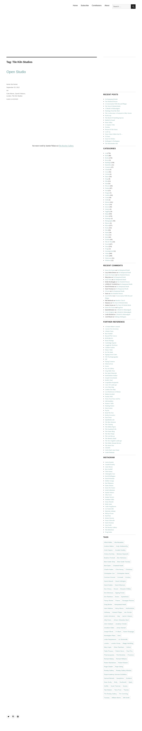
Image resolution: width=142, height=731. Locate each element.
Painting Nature (109, 406)
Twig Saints (108, 532)
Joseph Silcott (108, 631)
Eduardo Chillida (125, 589)
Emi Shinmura (109, 483)
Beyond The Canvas (111, 336)
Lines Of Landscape (111, 385)
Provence (131, 655)
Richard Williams (121, 659)
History (107, 202)
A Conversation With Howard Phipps (116, 104)
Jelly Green (108, 495)
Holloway (107, 612)
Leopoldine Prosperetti (111, 382)
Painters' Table (109, 403)
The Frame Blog (110, 431)
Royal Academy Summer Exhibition (115, 674)
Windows (108, 260)
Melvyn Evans (109, 513)
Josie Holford (109, 296)
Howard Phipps (117, 612)
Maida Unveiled (109, 394)
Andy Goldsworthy (122, 546)
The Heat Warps (109, 434)
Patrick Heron (120, 651)
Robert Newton (109, 518)
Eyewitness (125, 596)
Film (106, 181)
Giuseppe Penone (128, 600)
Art (7, 90)
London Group (115, 643)
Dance (107, 176)
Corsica (127, 577)
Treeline (107, 127)
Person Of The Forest (111, 129)
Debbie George (109, 481)
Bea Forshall (108, 333)
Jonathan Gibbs (109, 499)
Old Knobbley (109, 401)
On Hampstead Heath (111, 99)
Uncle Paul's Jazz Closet (112, 450)
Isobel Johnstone (110, 490)
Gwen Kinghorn (109, 312)
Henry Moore (119, 608)
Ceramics (108, 167)
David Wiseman (109, 478)
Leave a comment (12, 99)
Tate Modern (108, 690)
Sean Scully (108, 682)
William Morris (116, 697)
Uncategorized (109, 251)
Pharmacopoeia (109, 655)
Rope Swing (119, 666)
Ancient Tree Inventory (112, 329)
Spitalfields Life (109, 420)
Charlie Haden (108, 569)
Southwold (123, 682)
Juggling (107, 211)
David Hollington (110, 476)
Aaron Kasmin (109, 462)
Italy (118, 616)
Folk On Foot (109, 364)
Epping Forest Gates (111, 354)
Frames (107, 188)
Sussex (125, 686)
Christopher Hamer (123, 573)
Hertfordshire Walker (111, 375)
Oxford (128, 647)
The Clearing (109, 424)
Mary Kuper (108, 647)
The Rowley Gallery (66, 146)
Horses (107, 204)
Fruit (106, 190)
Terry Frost (117, 690)
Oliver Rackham (119, 647)
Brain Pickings (109, 340)
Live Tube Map (109, 387)
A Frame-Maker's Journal (112, 326)
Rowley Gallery (109, 670)
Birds (106, 155)
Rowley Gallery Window (123, 670)
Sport (106, 237)
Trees (106, 246)
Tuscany (107, 697)
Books (107, 158)
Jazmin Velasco (20, 93)
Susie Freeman (109, 523)
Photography (108, 221)
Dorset (116, 589)
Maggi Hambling (128, 643)
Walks (107, 256)
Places (107, 225)
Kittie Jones (108, 504)
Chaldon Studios (110, 347)
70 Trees (107, 136)
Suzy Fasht (108, 525)
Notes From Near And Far (112, 399)
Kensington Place (109, 635)
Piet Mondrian (120, 655)
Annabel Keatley (110, 464)
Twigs (107, 249)
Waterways (108, 258)
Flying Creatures (110, 361)
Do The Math (109, 352)
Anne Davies (109, 467)
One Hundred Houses (111, 101)
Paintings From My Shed (112, 111)
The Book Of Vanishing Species (114, 118)
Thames (126, 690)
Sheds (107, 232)
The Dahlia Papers (110, 427)
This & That (108, 242)
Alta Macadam (119, 542)
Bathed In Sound (110, 120)
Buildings (108, 162)
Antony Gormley (109, 554)
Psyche (107, 410)
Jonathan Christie (121, 624)
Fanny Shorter (109, 485)
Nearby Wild (109, 396)
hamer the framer (12, 84)
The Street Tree (109, 445)
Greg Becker (108, 604)
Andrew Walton (109, 546)
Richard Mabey (109, 659)
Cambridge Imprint (110, 343)
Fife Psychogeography (111, 357)
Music (107, 216)
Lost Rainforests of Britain (113, 392)
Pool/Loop (108, 115)
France (118, 600)
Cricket (107, 174)
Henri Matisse (108, 608)
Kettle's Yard (109, 380)
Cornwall (120, 577)
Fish (106, 183)
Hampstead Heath (120, 604)
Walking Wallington (120, 317)
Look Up (107, 132)
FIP (106, 359)
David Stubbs (108, 585)
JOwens (107, 291)
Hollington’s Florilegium (112, 141)
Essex (117, 596)
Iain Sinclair (128, 612)
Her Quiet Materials (111, 373)
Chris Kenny (108, 471)
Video (107, 253)
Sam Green (108, 417)
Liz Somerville (109, 509)
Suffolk (106, 686)
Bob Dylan (107, 565)
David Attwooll (108, 581)
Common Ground (109, 577)
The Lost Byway (110, 436)
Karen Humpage (128, 631)
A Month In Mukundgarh (112, 108)
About (107, 5)
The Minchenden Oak (111, 143)
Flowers (107, 186)
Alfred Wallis (108, 542)
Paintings (107, 218)
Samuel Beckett (109, 678)
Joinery (107, 209)
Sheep (107, 235)
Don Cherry (107, 589)
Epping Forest (119, 593)
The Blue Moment (110, 422)
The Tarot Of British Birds (112, 106)
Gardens (107, 195)
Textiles (107, 239)
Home (75, 5)
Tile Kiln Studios (17, 96)
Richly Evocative (110, 415)
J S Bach (118, 631)
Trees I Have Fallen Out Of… (113, 134)
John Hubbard (108, 624)
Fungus (107, 193)
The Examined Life (110, 429)
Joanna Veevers (109, 497)
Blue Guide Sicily (109, 562)
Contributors (96, 5)
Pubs (106, 230)
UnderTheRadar (109, 452)
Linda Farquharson (110, 506)
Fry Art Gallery (109, 368)
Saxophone (120, 678)
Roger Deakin (108, 666)
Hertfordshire (130, 608)
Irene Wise (108, 279)
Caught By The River (111, 345)
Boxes (107, 160)
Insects (107, 207)
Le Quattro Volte (110, 125)
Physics (107, 223)
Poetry (107, 228)
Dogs (106, 179)
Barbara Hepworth (122, 554)
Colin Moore (10, 93)
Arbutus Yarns (109, 331)
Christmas (129, 569)
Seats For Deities (110, 139)
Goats (106, 197)
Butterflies (108, 165)
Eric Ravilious (108, 596)
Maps (106, 214)
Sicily (115, 682)
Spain (130, 682)
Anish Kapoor (108, 550)
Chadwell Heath (118, 565)
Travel (107, 244)
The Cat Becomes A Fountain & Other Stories (118, 113)
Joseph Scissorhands (111, 378)
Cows (106, 172)
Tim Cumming (123, 694)
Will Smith (126, 697)
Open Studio (16, 72)
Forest (107, 366)
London (8, 96)
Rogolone (120, 307)
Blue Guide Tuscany (123, 562)
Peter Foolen (108, 408)
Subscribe (85, 5)
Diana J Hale (109, 350)
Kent (119, 635)
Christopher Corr (110, 474)
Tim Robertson (109, 530)
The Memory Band (110, 438)
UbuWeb (107, 448)
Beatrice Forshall (109, 558)
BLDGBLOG (109, 338)
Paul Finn (108, 516)
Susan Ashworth (110, 520)
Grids (106, 200)
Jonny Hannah (109, 502)
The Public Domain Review (113, 443)
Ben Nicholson (122, 558)
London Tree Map (110, 389)
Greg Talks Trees (110, 371)
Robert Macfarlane (110, 663)
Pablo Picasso (108, 651)
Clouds (107, 169)
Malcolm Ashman (110, 511)
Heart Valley (108, 122)
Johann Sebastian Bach (121, 620)
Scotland (129, 678)
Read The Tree (109, 413)
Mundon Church (120, 300)
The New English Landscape (113, 441)
